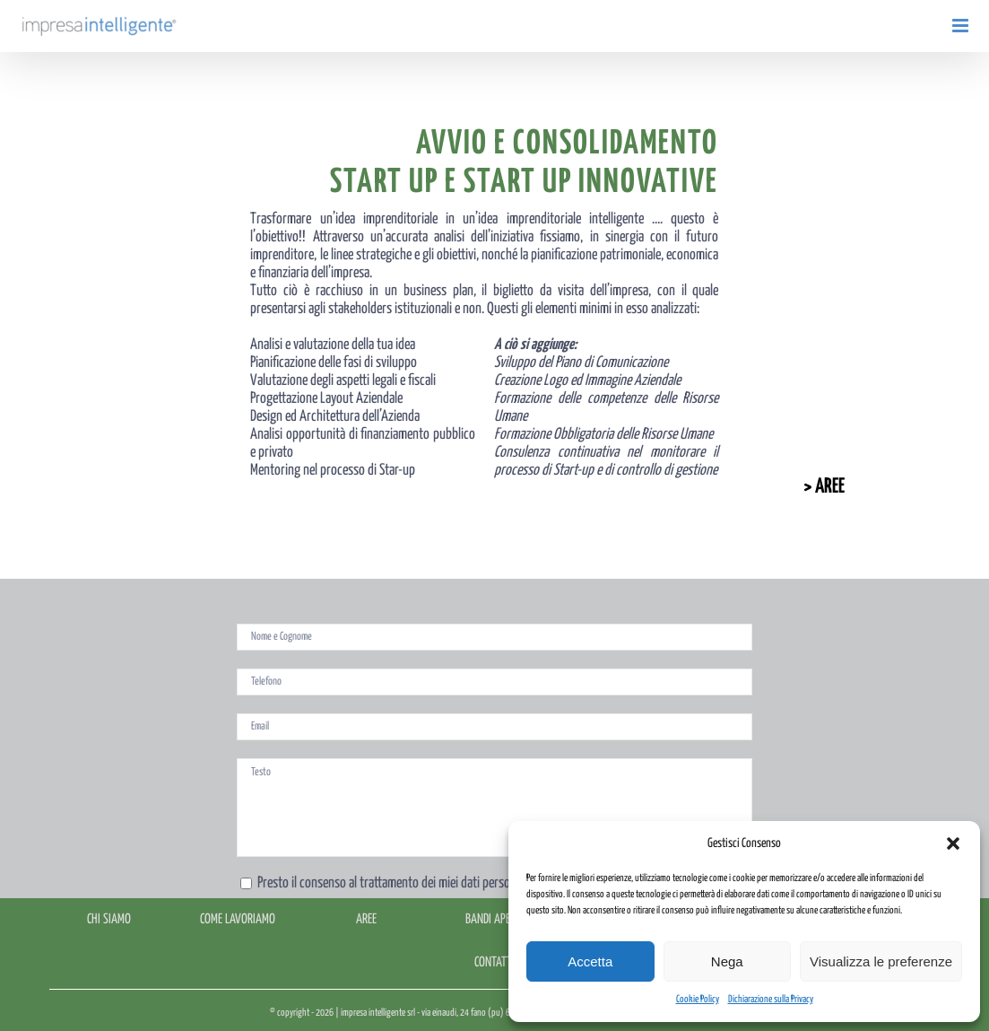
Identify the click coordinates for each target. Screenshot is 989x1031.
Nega (727, 961)
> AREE (824, 486)
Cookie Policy (697, 999)
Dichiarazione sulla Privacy (770, 999)
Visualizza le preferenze (881, 961)
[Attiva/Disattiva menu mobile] (961, 25)
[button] (953, 843)
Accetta (590, 961)
